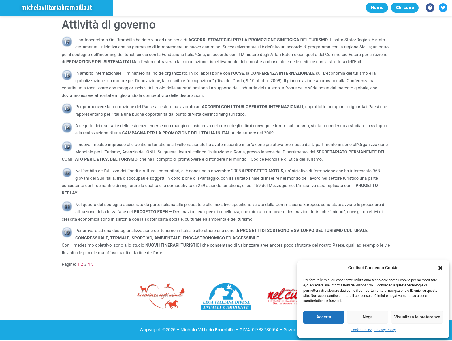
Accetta (323, 317)
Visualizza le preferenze (417, 317)
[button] (440, 268)
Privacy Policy (385, 330)
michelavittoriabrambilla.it (56, 8)
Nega (368, 317)
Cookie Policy (361, 330)
